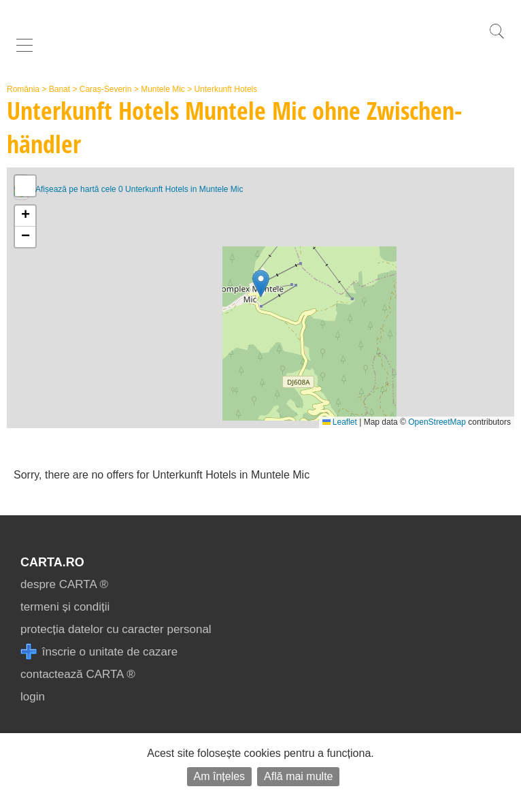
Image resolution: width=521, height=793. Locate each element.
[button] (260, 283)
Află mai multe (298, 776)
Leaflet (339, 422)
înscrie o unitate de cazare (99, 651)
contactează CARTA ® (77, 674)
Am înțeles (220, 776)
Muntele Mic (163, 89)
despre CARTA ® (64, 584)
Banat (59, 89)
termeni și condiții (65, 606)
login (32, 696)
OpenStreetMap (437, 422)
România (23, 89)
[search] (496, 38)
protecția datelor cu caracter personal (116, 629)
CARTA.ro (52, 562)
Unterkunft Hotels (226, 89)
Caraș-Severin (106, 89)
